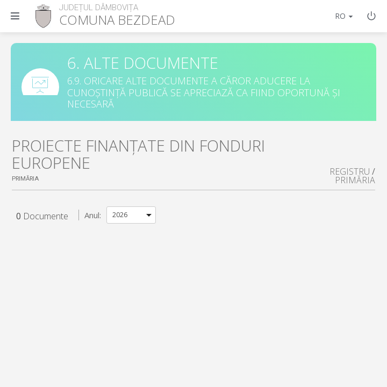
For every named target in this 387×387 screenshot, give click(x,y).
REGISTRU (349, 171)
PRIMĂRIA (355, 180)
